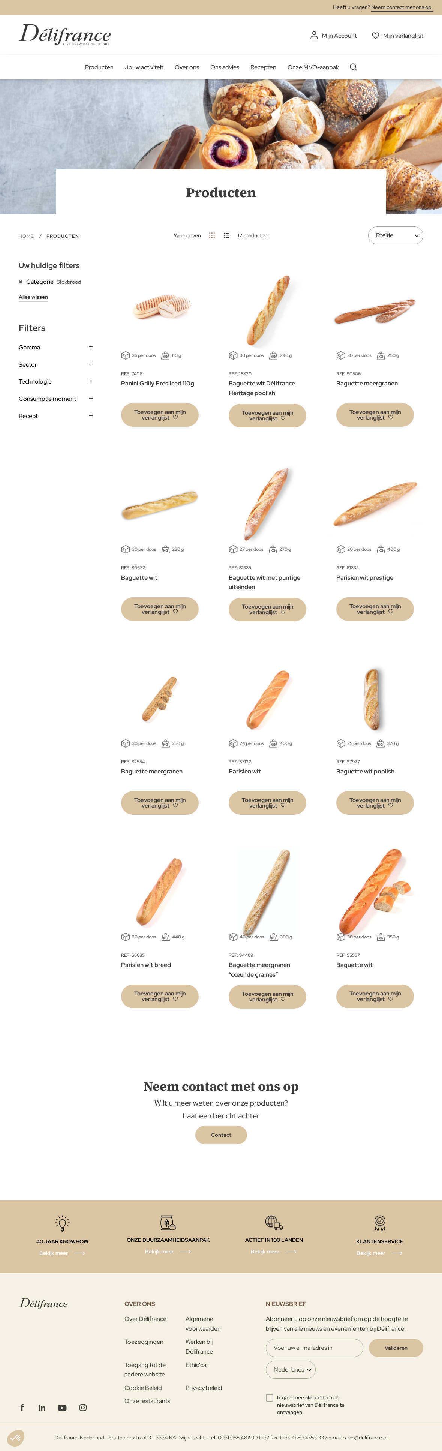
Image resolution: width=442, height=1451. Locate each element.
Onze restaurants (147, 1401)
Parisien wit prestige (364, 578)
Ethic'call (197, 1365)
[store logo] (65, 34)
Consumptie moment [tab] (47, 399)
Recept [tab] (28, 416)
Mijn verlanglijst (403, 36)
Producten (99, 67)
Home (27, 236)
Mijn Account (339, 36)
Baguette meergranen (367, 383)
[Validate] (396, 1348)
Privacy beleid (204, 1388)
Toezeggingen (143, 1342)
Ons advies (224, 67)
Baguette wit (139, 578)
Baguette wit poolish (365, 771)
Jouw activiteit (144, 67)
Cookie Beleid (143, 1388)
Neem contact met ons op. (402, 7)
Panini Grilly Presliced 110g (157, 383)
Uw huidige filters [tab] (49, 265)
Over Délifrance (145, 1319)
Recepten (263, 67)
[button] (160, 415)
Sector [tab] (28, 365)
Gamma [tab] (29, 347)
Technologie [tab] (35, 381)
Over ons (187, 67)
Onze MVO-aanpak (313, 67)
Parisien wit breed (146, 965)
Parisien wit (245, 771)
